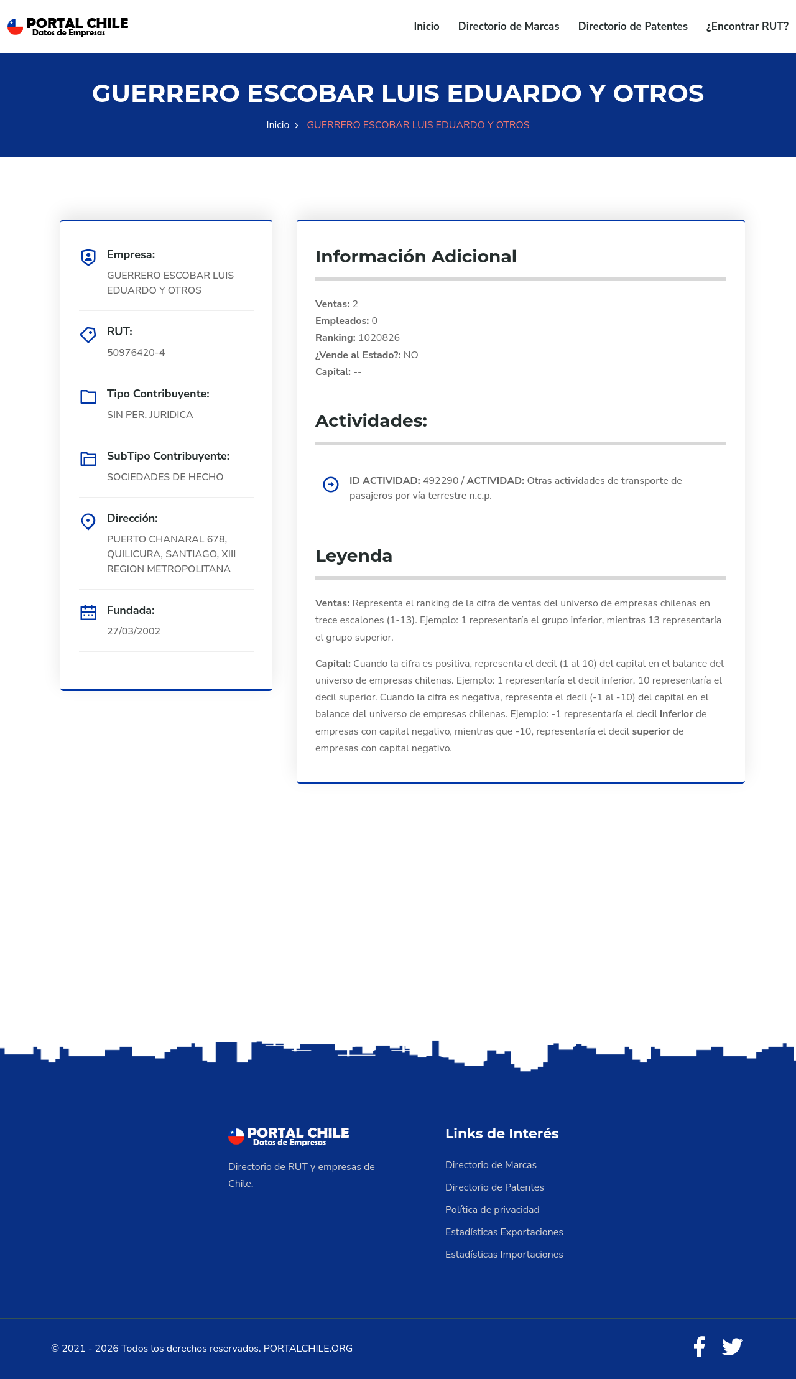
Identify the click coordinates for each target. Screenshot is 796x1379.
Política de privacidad (492, 1210)
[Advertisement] (398, 939)
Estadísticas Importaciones (504, 1254)
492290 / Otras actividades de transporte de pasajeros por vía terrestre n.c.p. (515, 488)
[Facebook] (699, 1348)
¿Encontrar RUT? (747, 26)
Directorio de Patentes (633, 26)
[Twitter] (732, 1348)
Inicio (427, 26)
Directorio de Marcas (509, 26)
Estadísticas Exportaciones (504, 1232)
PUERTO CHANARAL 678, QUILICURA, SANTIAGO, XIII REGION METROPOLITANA (171, 554)
